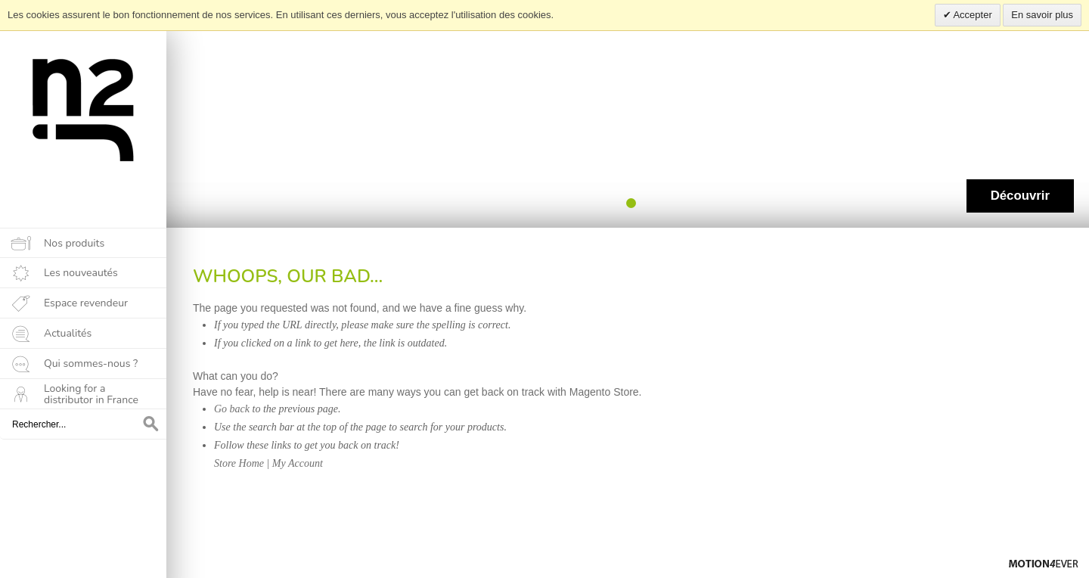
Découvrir (1020, 195)
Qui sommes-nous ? (91, 363)
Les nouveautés (81, 273)
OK (151, 424)
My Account (297, 463)
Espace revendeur (86, 303)
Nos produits (74, 243)
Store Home (239, 463)
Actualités (68, 333)
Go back (232, 409)
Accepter (971, 14)
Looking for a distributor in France (91, 394)
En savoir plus (1042, 14)
